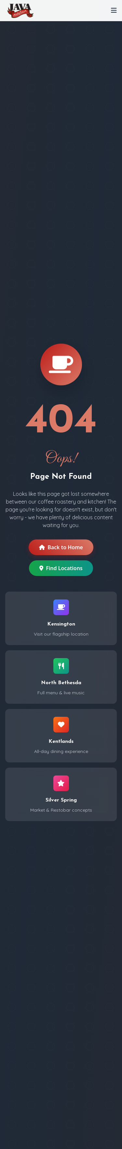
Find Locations (61, 568)
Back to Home (61, 547)
